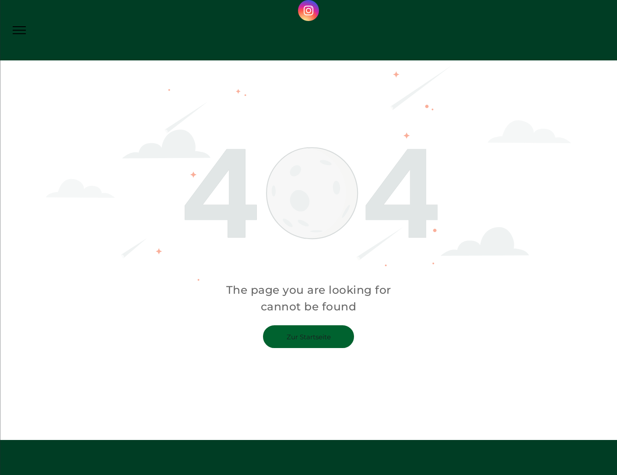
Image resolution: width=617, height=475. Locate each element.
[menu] (19, 30)
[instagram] (308, 11)
